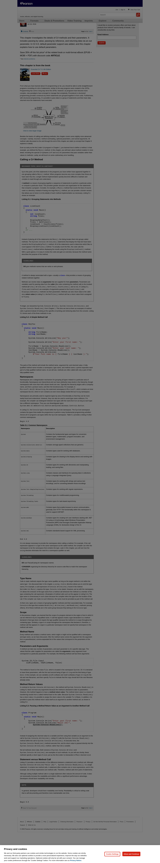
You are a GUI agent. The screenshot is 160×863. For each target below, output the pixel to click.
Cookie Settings (112, 859)
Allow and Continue (131, 859)
